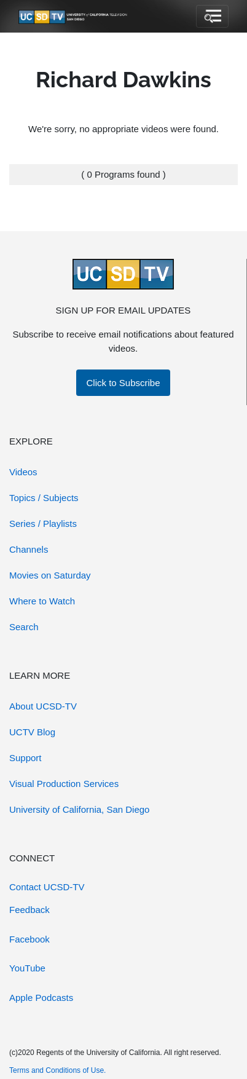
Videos (23, 472)
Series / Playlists (43, 523)
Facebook (29, 939)
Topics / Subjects (44, 497)
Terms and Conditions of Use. (57, 1070)
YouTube (27, 968)
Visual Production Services (64, 783)
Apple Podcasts (41, 997)
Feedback (29, 909)
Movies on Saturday (50, 575)
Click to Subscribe (123, 382)
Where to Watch (42, 601)
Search (24, 627)
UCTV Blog (32, 732)
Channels (28, 549)
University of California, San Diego (79, 809)
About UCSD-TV (43, 706)
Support (25, 758)
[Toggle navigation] (212, 16)
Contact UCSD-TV (47, 887)
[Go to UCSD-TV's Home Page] (73, 16)
